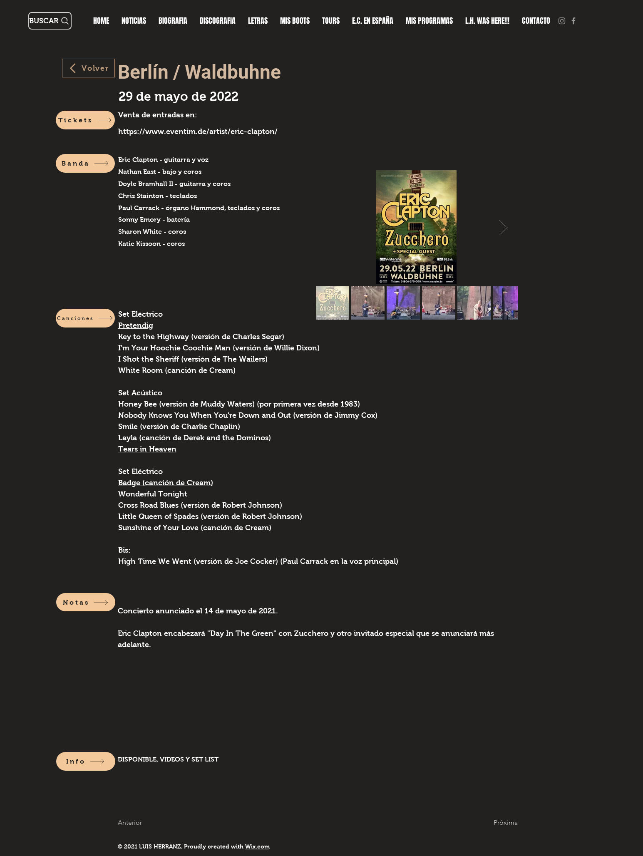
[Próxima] (501, 822)
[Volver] (88, 68)
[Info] (85, 761)
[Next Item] (503, 227)
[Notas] (85, 602)
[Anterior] (134, 822)
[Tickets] (85, 120)
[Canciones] (85, 318)
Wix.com (257, 846)
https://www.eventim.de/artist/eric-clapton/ (198, 131)
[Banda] (85, 163)
